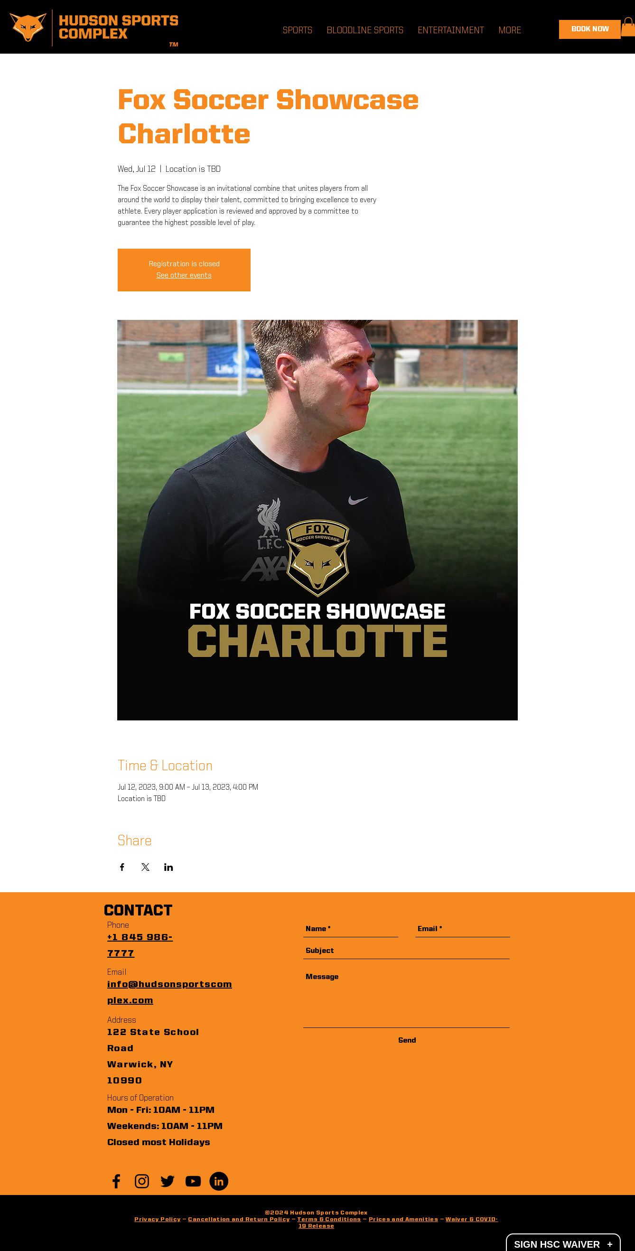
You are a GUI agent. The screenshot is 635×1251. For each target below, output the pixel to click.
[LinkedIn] (218, 1181)
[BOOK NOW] (590, 29)
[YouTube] (193, 1181)
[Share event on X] (145, 867)
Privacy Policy (157, 1220)
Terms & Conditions (329, 1220)
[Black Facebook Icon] (116, 1181)
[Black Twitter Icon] (167, 1181)
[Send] (407, 1041)
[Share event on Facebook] (122, 867)
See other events (184, 276)
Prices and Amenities (403, 1220)
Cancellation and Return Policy (238, 1220)
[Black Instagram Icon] (141, 1181)
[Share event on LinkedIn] (168, 867)
